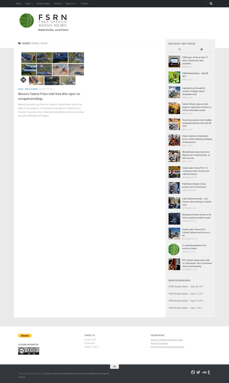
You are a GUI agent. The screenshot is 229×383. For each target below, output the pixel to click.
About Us (70, 3)
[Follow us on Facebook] (193, 372)
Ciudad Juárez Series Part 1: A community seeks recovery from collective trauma (195, 171)
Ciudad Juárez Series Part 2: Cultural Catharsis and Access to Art (196, 232)
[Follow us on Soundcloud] (204, 372)
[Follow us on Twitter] (198, 372)
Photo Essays (43, 3)
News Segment (31, 89)
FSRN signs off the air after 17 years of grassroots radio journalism (195, 60)
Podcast (58, 3)
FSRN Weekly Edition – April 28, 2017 (186, 286)
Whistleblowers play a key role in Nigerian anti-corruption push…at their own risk (196, 155)
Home (18, 3)
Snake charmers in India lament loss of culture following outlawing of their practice (197, 139)
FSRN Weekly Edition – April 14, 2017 (186, 300)
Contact (84, 3)
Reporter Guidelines (159, 343)
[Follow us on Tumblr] (209, 372)
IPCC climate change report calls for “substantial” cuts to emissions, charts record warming (197, 263)
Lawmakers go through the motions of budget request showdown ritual (193, 91)
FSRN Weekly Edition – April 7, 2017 (185, 307)
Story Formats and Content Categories (167, 347)
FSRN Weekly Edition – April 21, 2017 (186, 293)
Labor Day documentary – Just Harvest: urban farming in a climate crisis (196, 201)
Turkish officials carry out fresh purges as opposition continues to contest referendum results (196, 107)
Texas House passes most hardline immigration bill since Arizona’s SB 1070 (197, 123)
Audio (28, 3)
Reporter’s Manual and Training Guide (167, 339)
